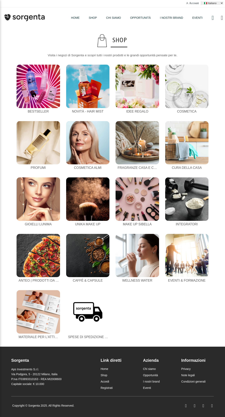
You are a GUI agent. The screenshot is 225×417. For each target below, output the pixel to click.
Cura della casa (187, 167)
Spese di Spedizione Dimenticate (97, 337)
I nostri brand (171, 17)
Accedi (105, 381)
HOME (75, 17)
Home (104, 369)
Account (194, 3)
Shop (104, 375)
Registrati (107, 387)
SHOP (93, 17)
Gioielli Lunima (38, 224)
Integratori (187, 224)
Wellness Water (137, 280)
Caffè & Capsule (88, 280)
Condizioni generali (193, 381)
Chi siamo (113, 17)
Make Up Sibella (137, 224)
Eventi (197, 17)
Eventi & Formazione (187, 280)
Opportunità (140, 17)
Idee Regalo (137, 111)
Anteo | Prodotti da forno (43, 280)
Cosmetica (186, 111)
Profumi (38, 167)
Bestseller (38, 111)
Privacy (186, 369)
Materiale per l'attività (40, 337)
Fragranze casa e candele (142, 167)
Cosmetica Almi (87, 167)
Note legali (188, 375)
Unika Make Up (87, 224)
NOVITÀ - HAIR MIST (88, 111)
